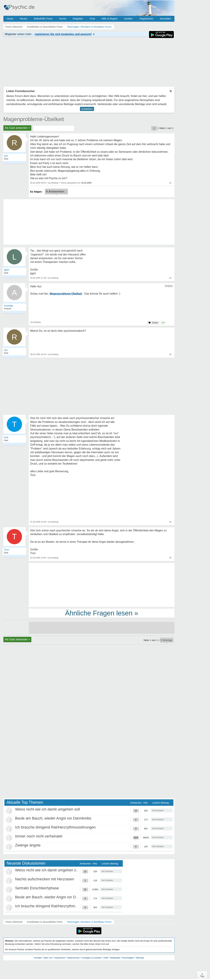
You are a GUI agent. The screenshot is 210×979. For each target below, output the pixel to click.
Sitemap (140, 957)
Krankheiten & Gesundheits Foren (45, 922)
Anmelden (165, 18)
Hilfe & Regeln (109, 18)
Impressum (59, 957)
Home (10, 18)
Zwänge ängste (27, 845)
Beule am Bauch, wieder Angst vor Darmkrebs (53, 818)
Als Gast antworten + (17, 127)
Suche (62, 18)
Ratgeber (78, 18)
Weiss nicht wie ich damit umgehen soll (47, 809)
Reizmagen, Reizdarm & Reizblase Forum (89, 922)
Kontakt (37, 957)
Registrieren (146, 18)
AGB (105, 957)
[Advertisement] (101, 585)
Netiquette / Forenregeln (122, 957)
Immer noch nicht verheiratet (38, 836)
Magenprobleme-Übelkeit (33, 119)
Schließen (87, 108)
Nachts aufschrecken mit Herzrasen (44, 879)
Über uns (48, 957)
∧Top (202, 975)
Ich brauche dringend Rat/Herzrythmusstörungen (55, 827)
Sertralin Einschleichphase (37, 888)
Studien (128, 18)
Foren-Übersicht (13, 922)
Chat (92, 18)
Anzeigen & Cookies (91, 957)
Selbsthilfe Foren (43, 18)
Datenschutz (73, 957)
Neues (23, 18)
